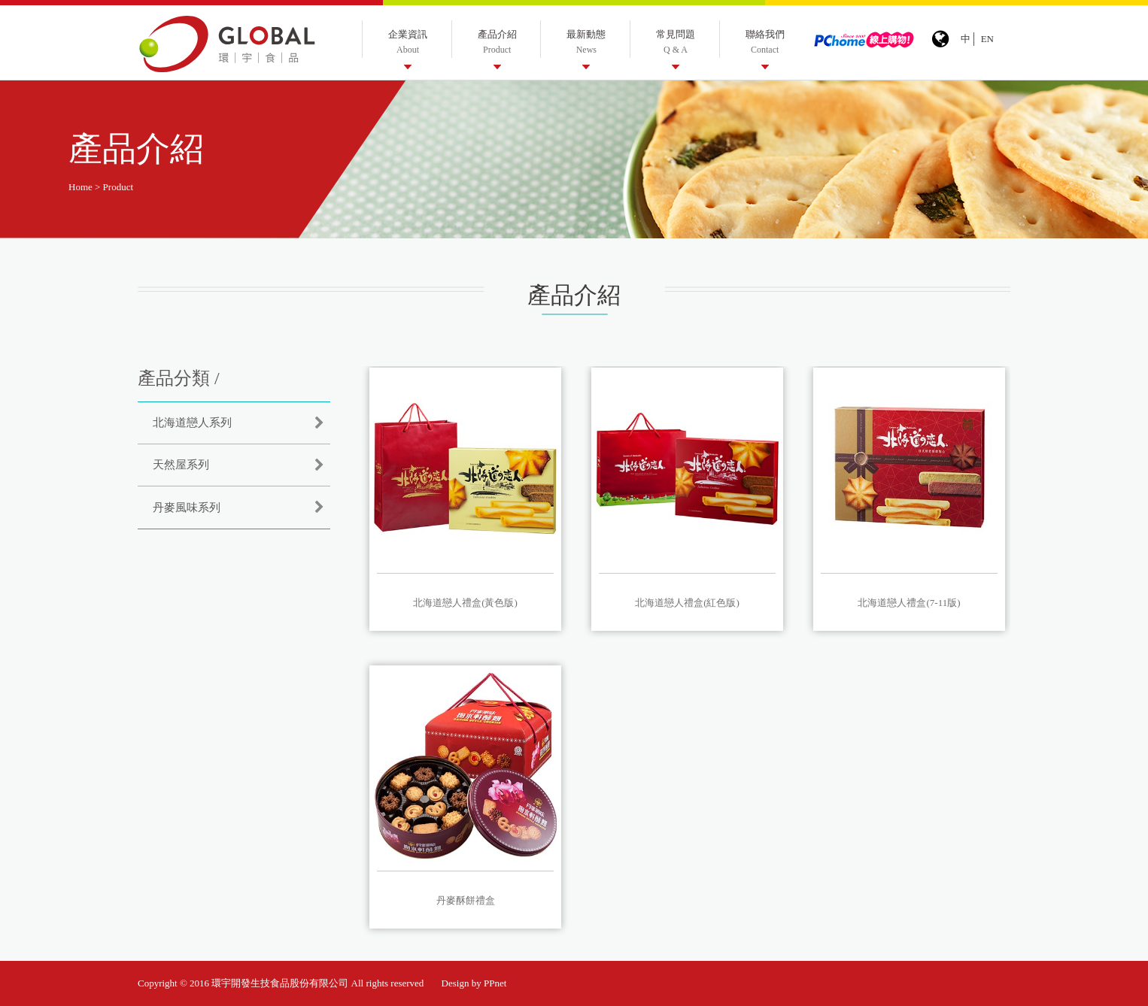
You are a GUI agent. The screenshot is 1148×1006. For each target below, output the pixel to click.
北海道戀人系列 (192, 423)
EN (987, 38)
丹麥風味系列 (186, 507)
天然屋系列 (181, 465)
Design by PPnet (474, 983)
